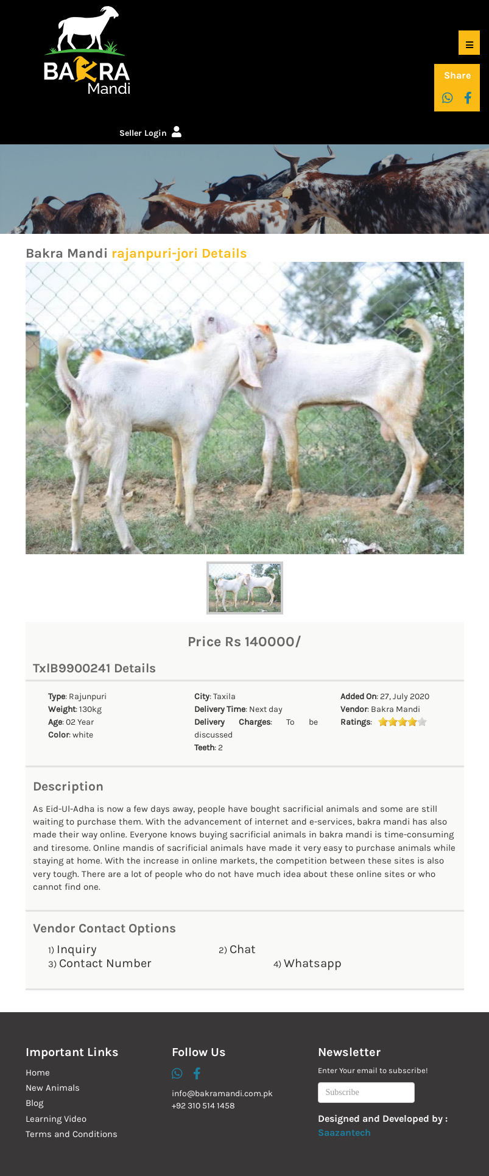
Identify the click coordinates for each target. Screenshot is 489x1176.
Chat (243, 949)
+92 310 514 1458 (203, 1105)
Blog (34, 1102)
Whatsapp (313, 963)
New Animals (53, 1087)
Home (38, 1072)
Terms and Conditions (72, 1133)
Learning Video (56, 1118)
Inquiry (77, 949)
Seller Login (150, 133)
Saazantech (344, 1132)
